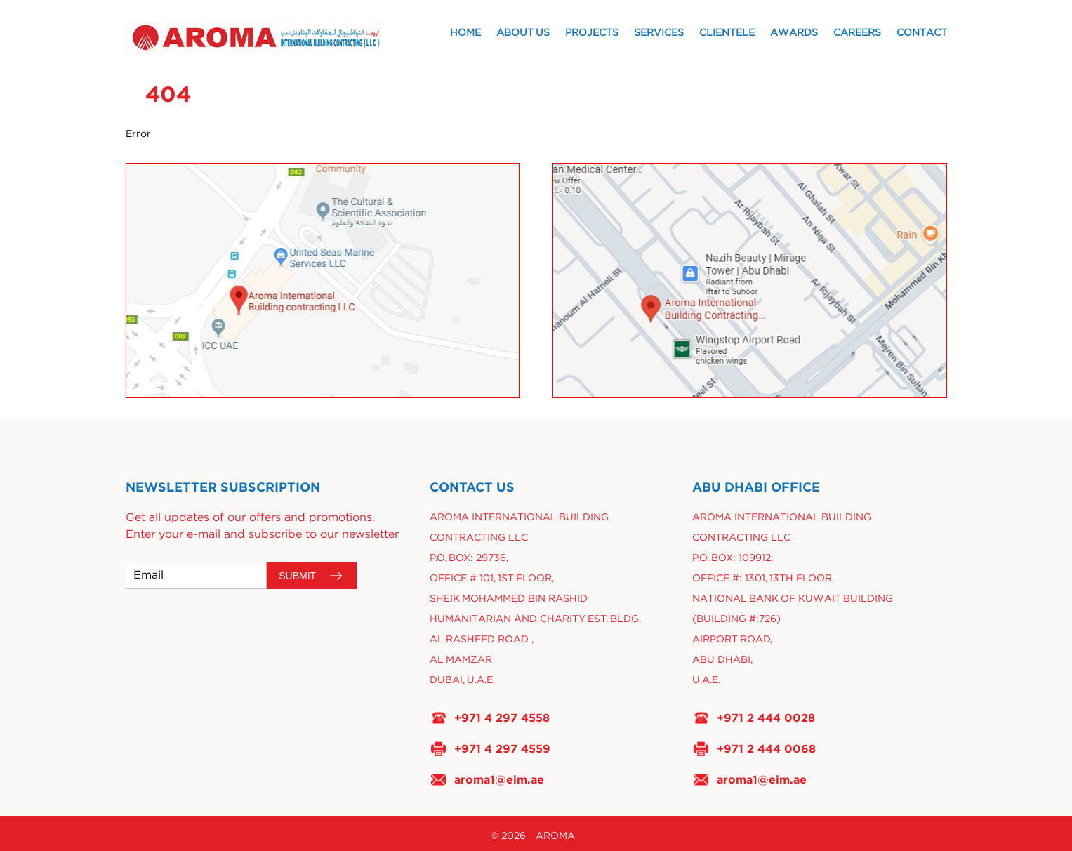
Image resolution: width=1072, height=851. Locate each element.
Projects (591, 33)
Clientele (727, 33)
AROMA (555, 836)
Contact (921, 33)
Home (465, 33)
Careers (857, 33)
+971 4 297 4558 (502, 717)
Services (659, 33)
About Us (523, 33)
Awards (794, 33)
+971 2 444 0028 (766, 717)
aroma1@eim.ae (499, 779)
